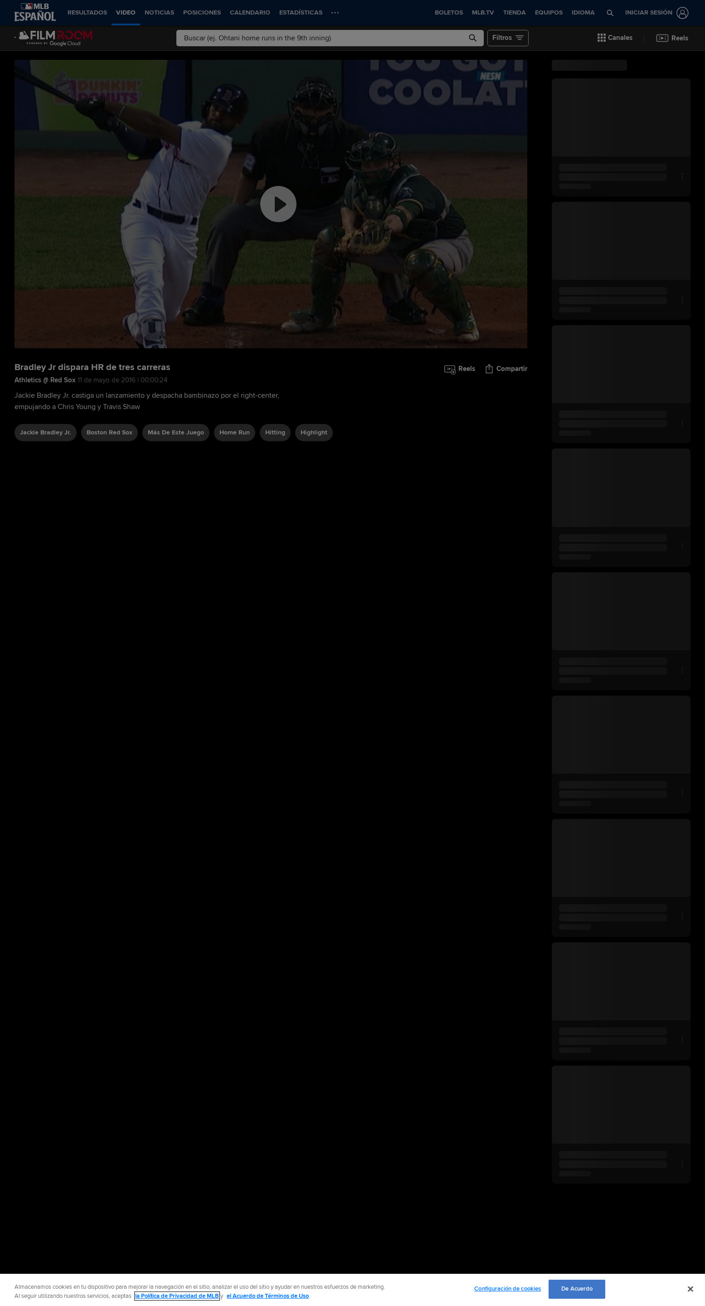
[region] (352, 1290)
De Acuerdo (577, 1288)
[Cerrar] (690, 1289)
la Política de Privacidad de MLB (177, 1296)
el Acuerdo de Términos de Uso (268, 1296)
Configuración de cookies (507, 1288)
